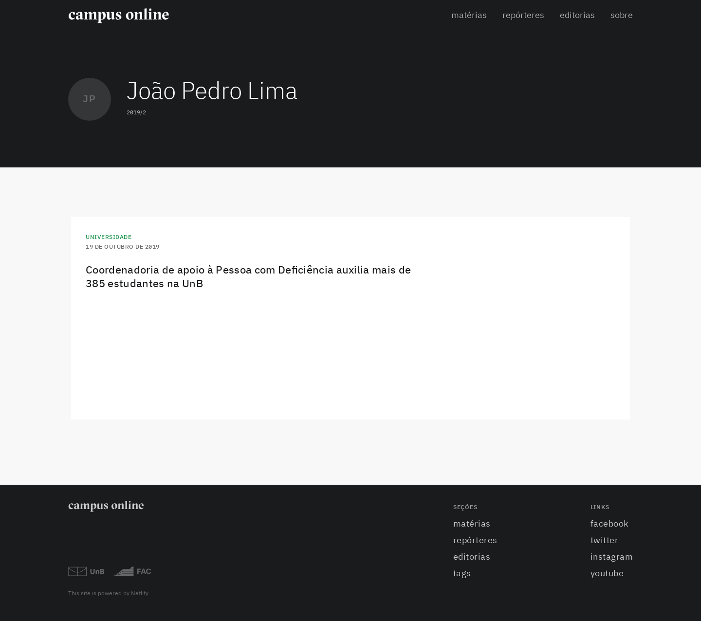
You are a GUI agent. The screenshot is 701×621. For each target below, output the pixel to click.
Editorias (577, 15)
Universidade (108, 237)
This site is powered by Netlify (108, 594)
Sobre (621, 15)
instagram (611, 557)
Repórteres (523, 15)
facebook (609, 524)
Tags (462, 573)
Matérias (469, 15)
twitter (604, 540)
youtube (607, 573)
